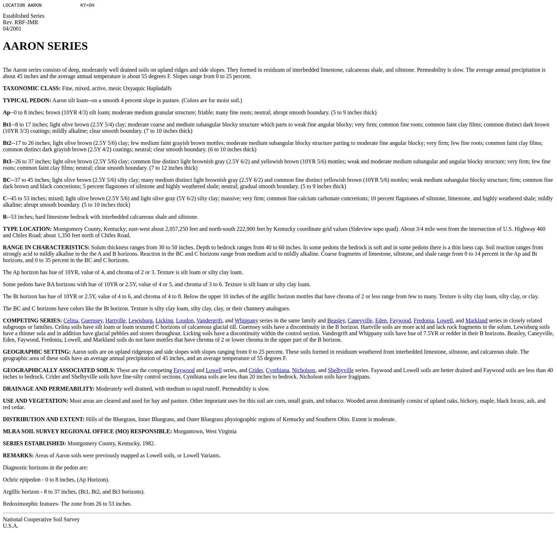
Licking (164, 322)
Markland (476, 322)
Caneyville (360, 322)
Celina (71, 322)
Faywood (400, 322)
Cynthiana (277, 371)
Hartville (116, 322)
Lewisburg (141, 322)
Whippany (246, 322)
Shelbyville (341, 371)
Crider (256, 371)
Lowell (445, 322)
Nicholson (303, 371)
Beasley (336, 322)
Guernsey (91, 322)
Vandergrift (209, 322)
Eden (381, 322)
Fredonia (424, 322)
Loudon (185, 322)
